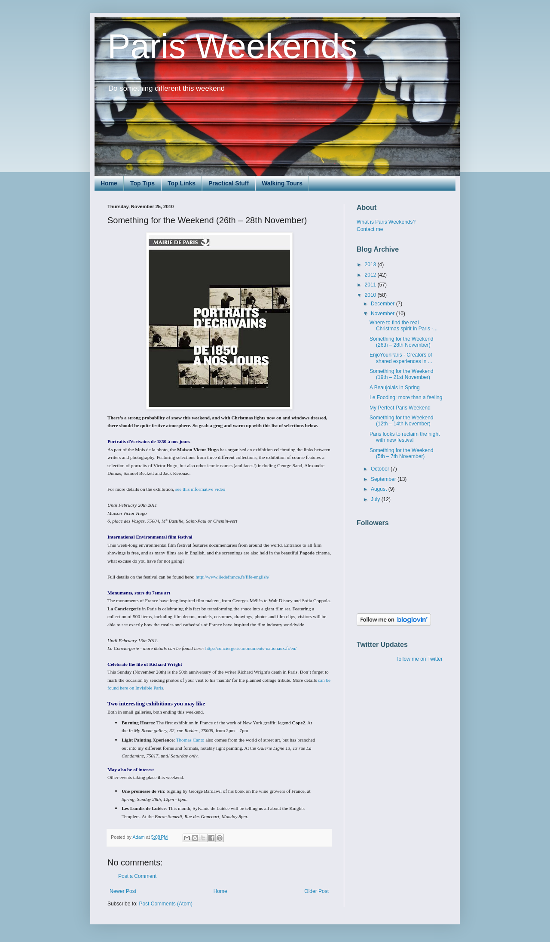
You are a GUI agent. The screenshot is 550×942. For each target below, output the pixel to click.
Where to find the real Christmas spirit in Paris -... (403, 326)
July (376, 499)
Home (109, 183)
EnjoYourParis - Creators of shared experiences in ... (401, 358)
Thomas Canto (190, 739)
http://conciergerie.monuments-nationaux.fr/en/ (250, 648)
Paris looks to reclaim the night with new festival (405, 437)
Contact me (370, 229)
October (381, 469)
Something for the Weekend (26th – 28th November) (402, 342)
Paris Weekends (232, 46)
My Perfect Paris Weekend (400, 408)
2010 (371, 295)
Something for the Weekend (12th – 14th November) (402, 421)
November (383, 314)
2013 (371, 265)
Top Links (182, 183)
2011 (371, 285)
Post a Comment (137, 876)
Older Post (316, 891)
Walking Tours (282, 183)
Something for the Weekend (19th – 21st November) (402, 374)
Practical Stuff (228, 183)
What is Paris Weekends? (386, 222)
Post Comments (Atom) (165, 904)
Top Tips (142, 183)
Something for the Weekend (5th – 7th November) (402, 453)
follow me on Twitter (420, 659)
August (379, 489)
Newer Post (123, 891)
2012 (371, 275)
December (383, 304)
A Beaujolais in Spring (395, 388)
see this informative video (200, 489)
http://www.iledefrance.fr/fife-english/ (232, 576)
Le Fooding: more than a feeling (406, 397)
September (384, 479)
